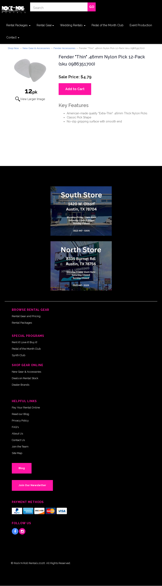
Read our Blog (20, 414)
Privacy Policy (20, 420)
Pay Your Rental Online (26, 407)
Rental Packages (18, 25)
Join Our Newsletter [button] (32, 485)
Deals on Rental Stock (25, 378)
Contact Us (18, 440)
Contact (12, 37)
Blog (22, 468)
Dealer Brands (20, 384)
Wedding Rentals (72, 25)
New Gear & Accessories (36, 48)
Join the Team (20, 446)
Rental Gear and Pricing (26, 316)
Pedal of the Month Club (108, 25)
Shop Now (13, 48)
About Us (17, 433)
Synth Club (18, 355)
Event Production (141, 25)
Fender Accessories (64, 48)
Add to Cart (74, 89)
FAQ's (15, 427)
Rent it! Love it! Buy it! (24, 342)
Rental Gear (45, 25)
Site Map (17, 453)
